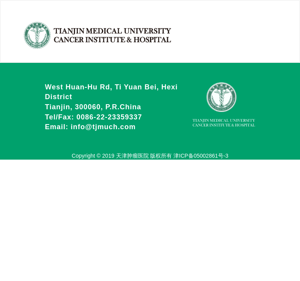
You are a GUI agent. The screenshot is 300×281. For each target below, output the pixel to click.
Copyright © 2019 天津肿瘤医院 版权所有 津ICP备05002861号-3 (150, 156)
